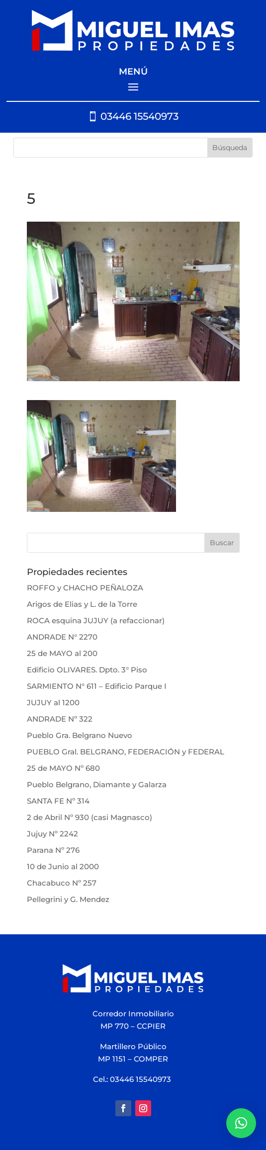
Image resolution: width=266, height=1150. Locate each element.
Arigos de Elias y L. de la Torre (82, 604)
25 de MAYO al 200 (62, 653)
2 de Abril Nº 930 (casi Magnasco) (89, 817)
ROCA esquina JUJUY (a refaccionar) (96, 620)
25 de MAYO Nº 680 (63, 768)
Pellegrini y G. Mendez (68, 899)
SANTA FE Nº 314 (58, 801)
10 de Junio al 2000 (63, 866)
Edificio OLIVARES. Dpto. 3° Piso (87, 669)
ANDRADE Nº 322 (59, 719)
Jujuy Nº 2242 (52, 833)
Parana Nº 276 (53, 850)
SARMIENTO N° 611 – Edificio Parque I (97, 686)
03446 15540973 (139, 116)
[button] (241, 1123)
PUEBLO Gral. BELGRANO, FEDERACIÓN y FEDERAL (125, 751)
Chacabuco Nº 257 (61, 883)
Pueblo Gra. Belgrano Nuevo (79, 735)
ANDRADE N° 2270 (62, 637)
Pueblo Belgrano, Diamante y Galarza (97, 784)
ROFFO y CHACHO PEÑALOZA (85, 587)
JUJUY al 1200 (53, 702)
